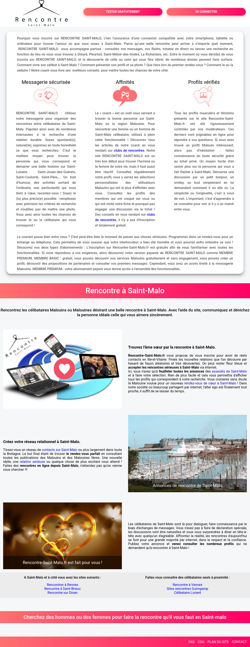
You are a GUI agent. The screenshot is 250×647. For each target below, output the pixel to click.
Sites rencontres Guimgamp (187, 589)
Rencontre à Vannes (187, 585)
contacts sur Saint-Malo (59, 450)
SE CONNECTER (206, 12)
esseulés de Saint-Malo (229, 371)
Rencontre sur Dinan (62, 593)
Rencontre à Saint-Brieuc (62, 589)
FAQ (192, 642)
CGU (201, 642)
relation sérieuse (32, 462)
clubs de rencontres (129, 150)
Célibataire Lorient (187, 593)
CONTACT (239, 642)
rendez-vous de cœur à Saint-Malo (210, 383)
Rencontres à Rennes (62, 585)
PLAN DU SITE (218, 642)
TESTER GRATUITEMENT (123, 12)
